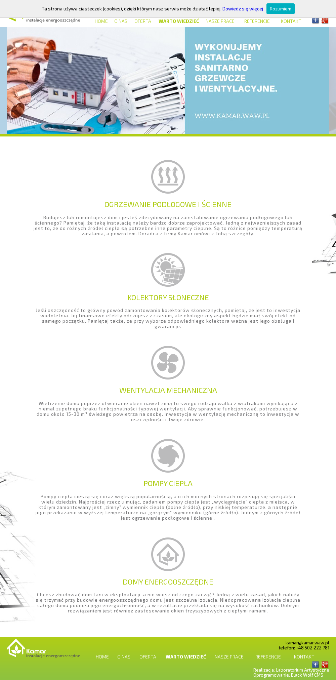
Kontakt (291, 21)
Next (317, 80)
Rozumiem (280, 8)
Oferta (142, 21)
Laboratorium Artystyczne (302, 670)
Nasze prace (220, 21)
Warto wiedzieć (179, 21)
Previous (18, 80)
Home (101, 21)
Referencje (257, 21)
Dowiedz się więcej (242, 8)
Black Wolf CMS (307, 675)
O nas (120, 21)
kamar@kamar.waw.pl (307, 642)
